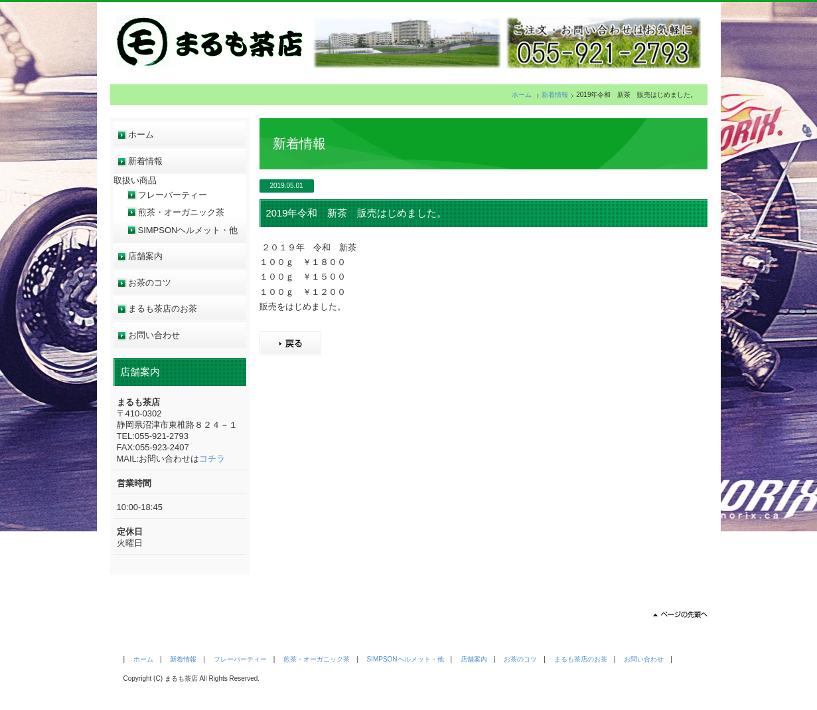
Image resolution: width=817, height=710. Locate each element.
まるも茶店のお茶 (162, 308)
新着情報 (555, 94)
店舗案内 (145, 256)
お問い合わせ (154, 335)
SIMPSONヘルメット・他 (188, 230)
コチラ (212, 459)
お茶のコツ (149, 283)
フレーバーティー (172, 195)
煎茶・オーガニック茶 (181, 212)
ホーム (522, 94)
